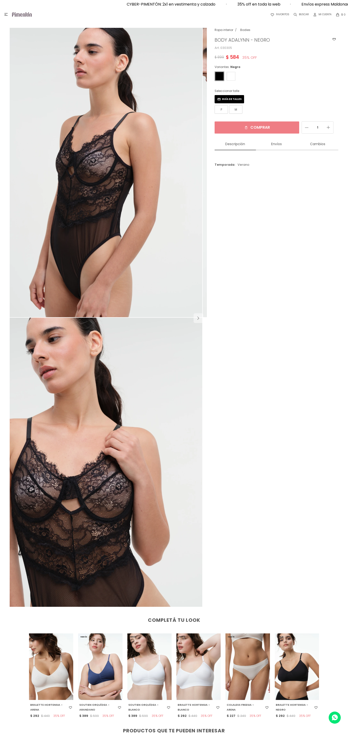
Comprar (255, 127)
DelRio (281, 699)
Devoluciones (172, 670)
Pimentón (280, 662)
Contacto (64, 670)
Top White (281, 706)
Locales (64, 662)
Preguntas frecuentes (172, 684)
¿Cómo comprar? (172, 662)
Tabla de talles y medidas (172, 699)
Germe (280, 670)
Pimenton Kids (281, 677)
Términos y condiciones (172, 691)
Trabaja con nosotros (64, 677)
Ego (281, 684)
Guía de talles (227, 99)
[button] (300, 14)
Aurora (280, 691)
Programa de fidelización (172, 677)
